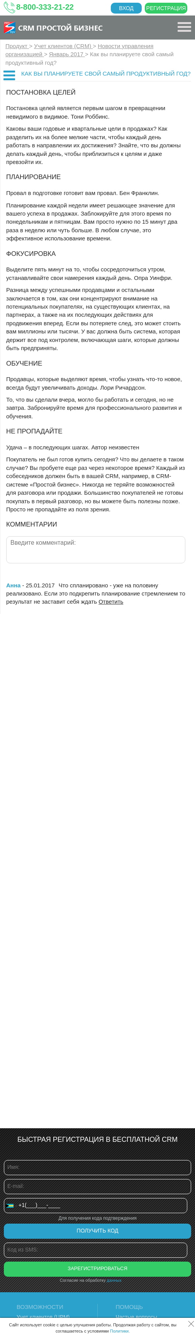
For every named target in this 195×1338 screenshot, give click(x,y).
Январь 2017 (67, 54)
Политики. (120, 1331)
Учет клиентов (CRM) (63, 46)
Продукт (17, 46)
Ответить (110, 601)
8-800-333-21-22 (45, 7)
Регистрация (166, 8)
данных (114, 1280)
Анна (13, 585)
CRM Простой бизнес (60, 27)
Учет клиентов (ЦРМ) (43, 1317)
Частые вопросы (137, 1317)
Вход (126, 8)
